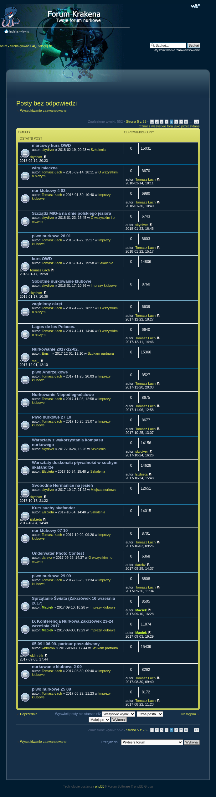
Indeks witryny (19, 31)
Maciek (47, 607)
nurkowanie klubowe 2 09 (57, 666)
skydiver (48, 150)
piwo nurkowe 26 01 (51, 236)
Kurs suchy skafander (53, 508)
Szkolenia (98, 150)
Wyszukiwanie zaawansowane (177, 50)
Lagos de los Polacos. (53, 326)
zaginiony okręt (47, 303)
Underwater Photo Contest (58, 553)
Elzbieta (48, 471)
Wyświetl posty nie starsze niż (95, 714)
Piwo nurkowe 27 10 (51, 417)
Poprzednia (29, 714)
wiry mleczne (45, 168)
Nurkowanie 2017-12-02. (55, 349)
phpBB (100, 786)
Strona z (136, 121)
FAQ (33, 46)
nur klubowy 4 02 (48, 190)
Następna (188, 714)
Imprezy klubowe (104, 285)
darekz (47, 557)
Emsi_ (46, 353)
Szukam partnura (101, 353)
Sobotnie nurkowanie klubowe (61, 281)
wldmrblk (48, 648)
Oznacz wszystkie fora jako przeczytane (169, 126)
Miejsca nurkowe (103, 489)
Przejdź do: (110, 742)
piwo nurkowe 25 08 (51, 689)
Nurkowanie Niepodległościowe (63, 394)
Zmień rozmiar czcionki (195, 6)
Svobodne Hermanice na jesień (62, 485)
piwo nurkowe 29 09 (51, 575)
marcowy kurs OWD (51, 145)
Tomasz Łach (52, 172)
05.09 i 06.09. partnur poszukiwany (66, 643)
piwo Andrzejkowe (50, 372)
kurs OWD (42, 258)
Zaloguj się (45, 46)
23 (196, 121)
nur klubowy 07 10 (50, 530)
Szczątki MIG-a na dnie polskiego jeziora (71, 213)
